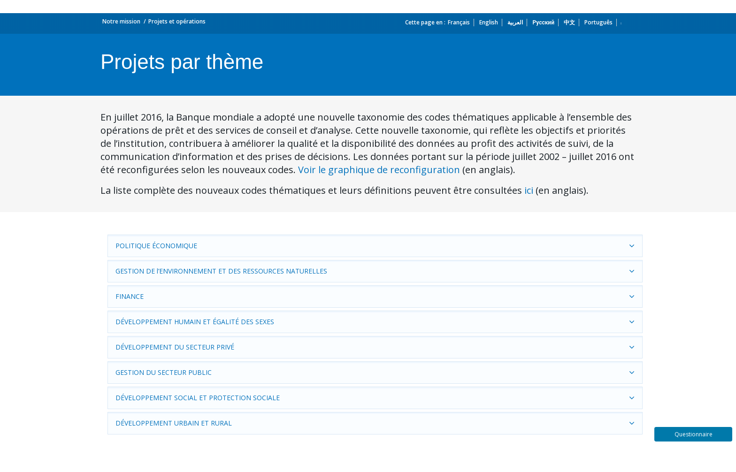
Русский (543, 22)
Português (598, 22)
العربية (515, 22)
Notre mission (121, 21)
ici (528, 190)
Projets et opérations (177, 21)
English (488, 22)
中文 (569, 22)
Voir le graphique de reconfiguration (379, 169)
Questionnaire (694, 434)
